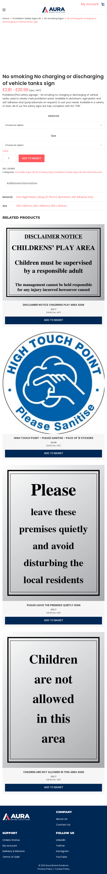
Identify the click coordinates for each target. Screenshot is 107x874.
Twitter (60, 845)
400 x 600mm (41, 206)
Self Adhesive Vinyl (82, 197)
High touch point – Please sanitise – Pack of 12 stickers (53, 438)
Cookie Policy (62, 868)
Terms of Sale (11, 856)
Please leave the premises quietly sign (53, 605)
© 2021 (42, 865)
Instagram (62, 851)
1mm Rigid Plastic (26, 197)
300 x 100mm (24, 206)
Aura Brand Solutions (57, 865)
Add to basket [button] (53, 320)
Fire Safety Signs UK (24, 172)
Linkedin (61, 840)
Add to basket (31, 158)
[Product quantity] (9, 158)
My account (90, 4)
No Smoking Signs (54, 18)
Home (5, 18)
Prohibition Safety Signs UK (26, 18)
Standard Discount (92, 172)
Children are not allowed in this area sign (53, 772)
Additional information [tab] (22, 183)
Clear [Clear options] (5, 151)
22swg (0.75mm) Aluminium (53, 197)
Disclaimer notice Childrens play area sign (53, 305)
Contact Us (63, 824)
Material (53, 116)
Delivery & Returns (13, 851)
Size (53, 136)
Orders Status (11, 840)
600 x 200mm (59, 206)
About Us (61, 819)
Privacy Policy (45, 868)
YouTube (61, 856)
